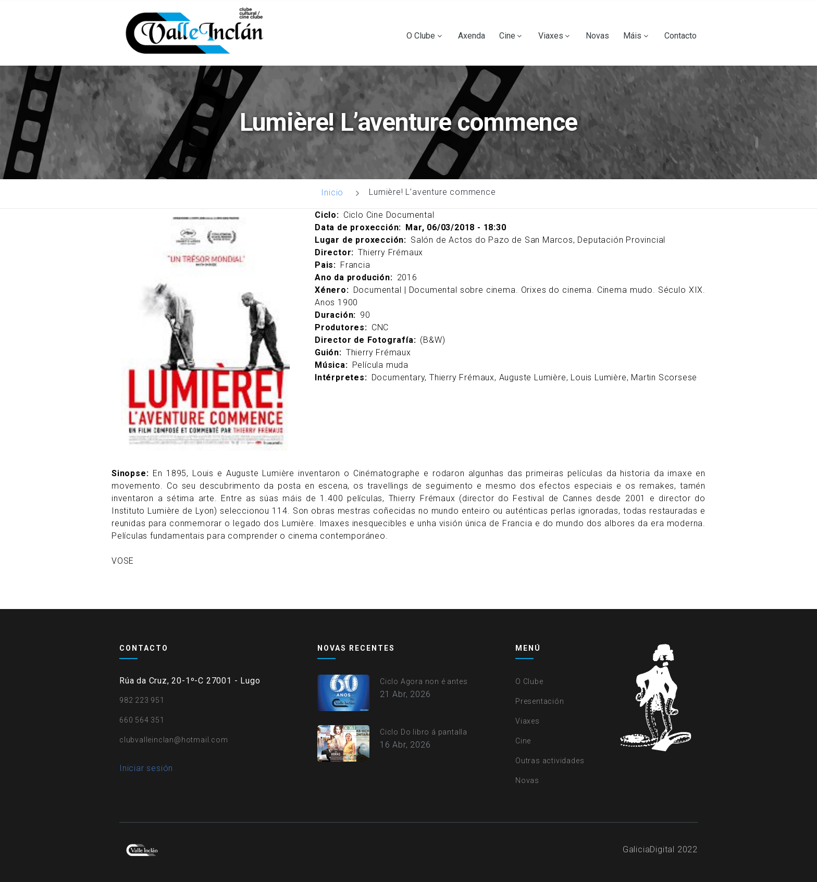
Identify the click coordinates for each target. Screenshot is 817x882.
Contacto (680, 36)
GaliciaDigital (649, 849)
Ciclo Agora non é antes (423, 681)
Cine (507, 36)
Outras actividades (549, 760)
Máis (632, 36)
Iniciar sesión (146, 768)
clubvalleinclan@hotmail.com (173, 740)
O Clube (420, 36)
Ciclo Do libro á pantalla (423, 732)
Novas (597, 36)
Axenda (471, 36)
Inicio (332, 192)
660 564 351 (142, 720)
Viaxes (550, 36)
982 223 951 (142, 700)
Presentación (539, 701)
